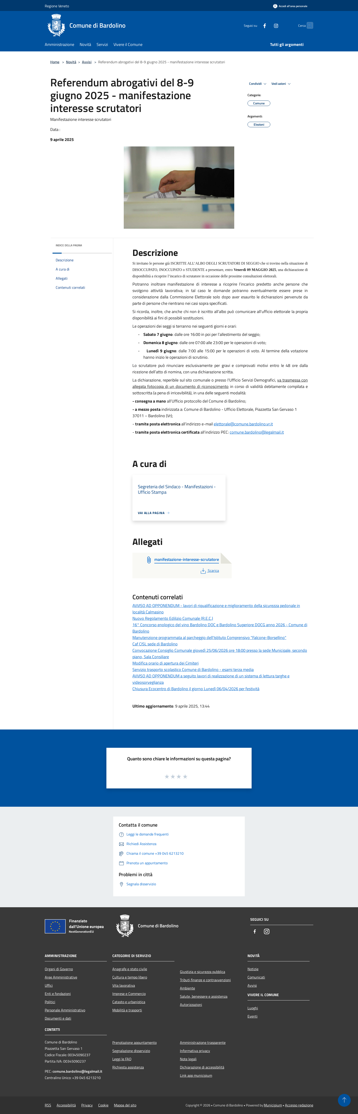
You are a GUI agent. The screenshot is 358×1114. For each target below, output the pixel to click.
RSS (48, 1105)
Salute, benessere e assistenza (203, 996)
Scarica (209, 570)
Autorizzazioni (191, 1004)
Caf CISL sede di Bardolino (155, 644)
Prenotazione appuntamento (134, 1042)
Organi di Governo (59, 969)
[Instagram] (267, 25)
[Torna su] (344, 1100)
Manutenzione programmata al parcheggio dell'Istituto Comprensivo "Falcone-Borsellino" (209, 637)
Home (54, 62)
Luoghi (252, 1008)
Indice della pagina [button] (69, 245)
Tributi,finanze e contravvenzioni (205, 980)
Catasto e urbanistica (128, 1002)
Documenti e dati (58, 1018)
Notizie (252, 969)
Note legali (188, 1059)
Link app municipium (196, 1075)
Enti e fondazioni (58, 993)
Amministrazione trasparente (203, 1042)
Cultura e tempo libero (129, 977)
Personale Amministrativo (65, 1010)
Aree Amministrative (61, 977)
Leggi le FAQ (122, 1059)
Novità (71, 62)
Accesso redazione (299, 1105)
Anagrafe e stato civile (129, 969)
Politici (50, 1002)
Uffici (49, 985)
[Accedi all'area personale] (290, 6)
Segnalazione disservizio (131, 1050)
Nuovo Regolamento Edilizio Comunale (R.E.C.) (172, 618)
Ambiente (187, 988)
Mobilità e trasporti (127, 1010)
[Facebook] (255, 25)
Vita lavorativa (123, 985)
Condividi (258, 84)
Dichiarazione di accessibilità (202, 1067)
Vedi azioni (281, 84)
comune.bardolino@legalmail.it (257, 432)
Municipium (273, 1105)
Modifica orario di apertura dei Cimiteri (165, 663)
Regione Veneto (57, 6)
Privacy (87, 1105)
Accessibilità (66, 1105)
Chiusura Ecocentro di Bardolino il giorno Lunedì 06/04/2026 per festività (195, 689)
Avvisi (87, 62)
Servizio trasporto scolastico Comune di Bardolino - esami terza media (193, 669)
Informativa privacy (195, 1050)
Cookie (103, 1105)
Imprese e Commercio (129, 993)
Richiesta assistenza (128, 1067)
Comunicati (256, 977)
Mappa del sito (125, 1105)
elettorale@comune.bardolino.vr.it (243, 424)
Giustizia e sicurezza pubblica (202, 971)
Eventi (252, 1016)
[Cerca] (307, 25)
